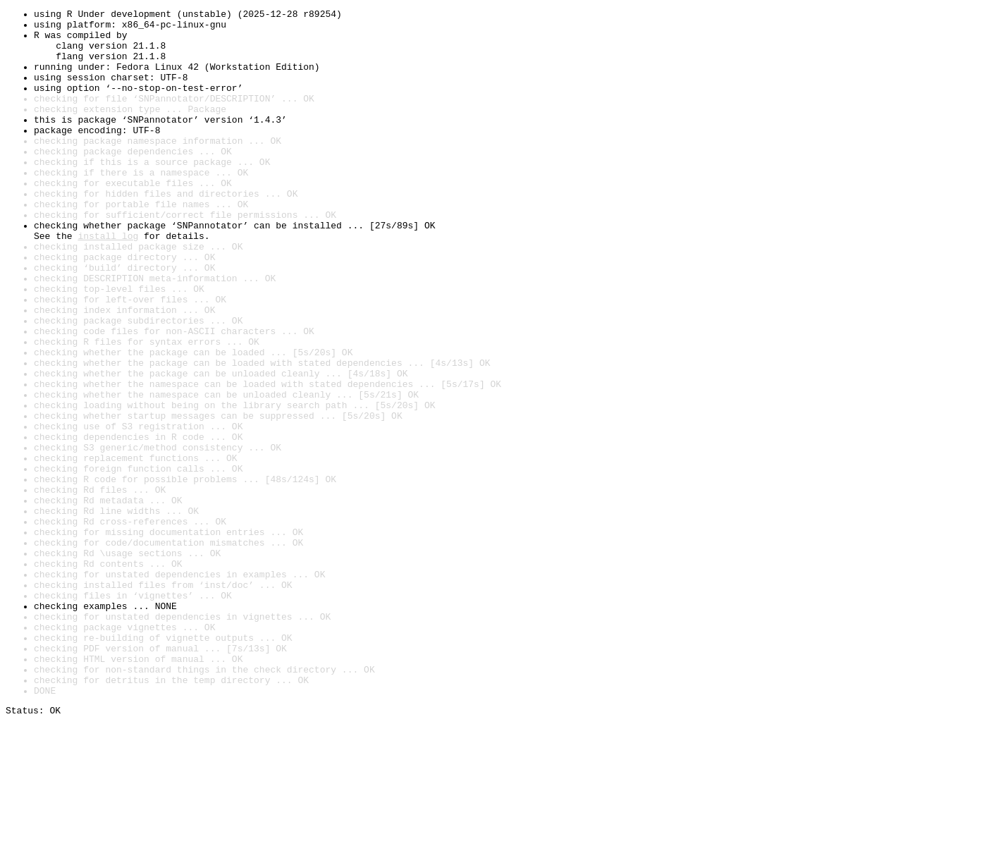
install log (108, 282)
